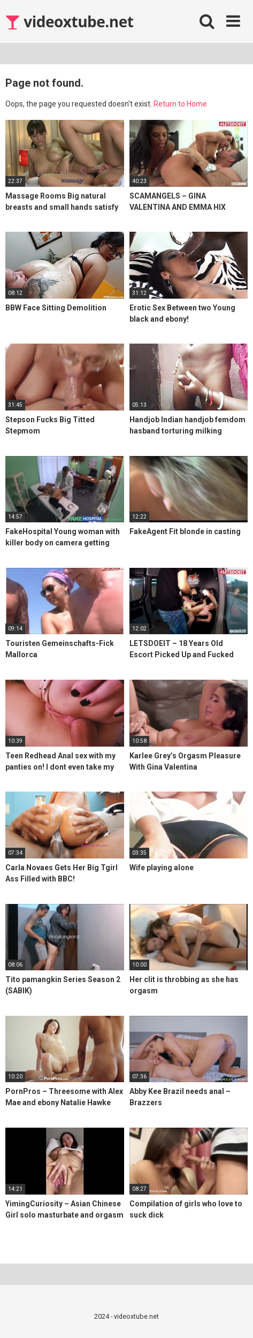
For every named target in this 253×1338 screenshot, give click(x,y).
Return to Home (180, 104)
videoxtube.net (69, 21)
